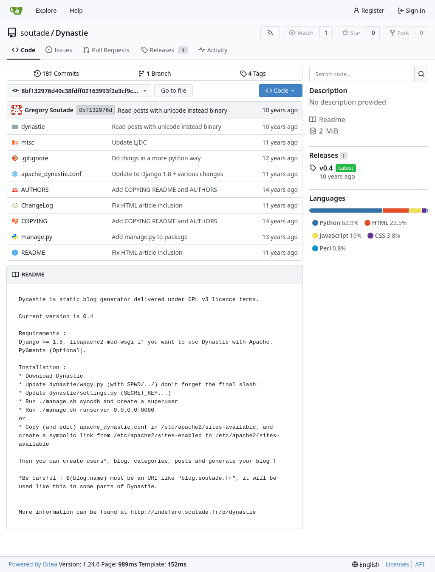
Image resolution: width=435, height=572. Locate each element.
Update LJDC (129, 142)
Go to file (173, 90)
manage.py (36, 237)
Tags (253, 73)
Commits (56, 73)
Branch (154, 73)
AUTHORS (35, 189)
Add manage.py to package (150, 237)
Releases (328, 155)
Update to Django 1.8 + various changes (167, 174)
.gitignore (34, 158)
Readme (327, 119)
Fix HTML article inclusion (147, 205)
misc (27, 142)
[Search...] (421, 74)
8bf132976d (95, 110)
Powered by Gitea (32, 564)
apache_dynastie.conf (51, 174)
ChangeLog (37, 205)
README (33, 252)
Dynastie (72, 32)
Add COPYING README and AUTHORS (164, 189)
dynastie (33, 126)
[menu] (366, 565)
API (419, 564)
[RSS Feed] (270, 32)
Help (76, 10)
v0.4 (326, 168)
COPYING (34, 221)
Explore (46, 10)
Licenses (398, 564)
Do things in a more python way (156, 158)
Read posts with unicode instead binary (172, 110)
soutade (34, 32)
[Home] (16, 10)
